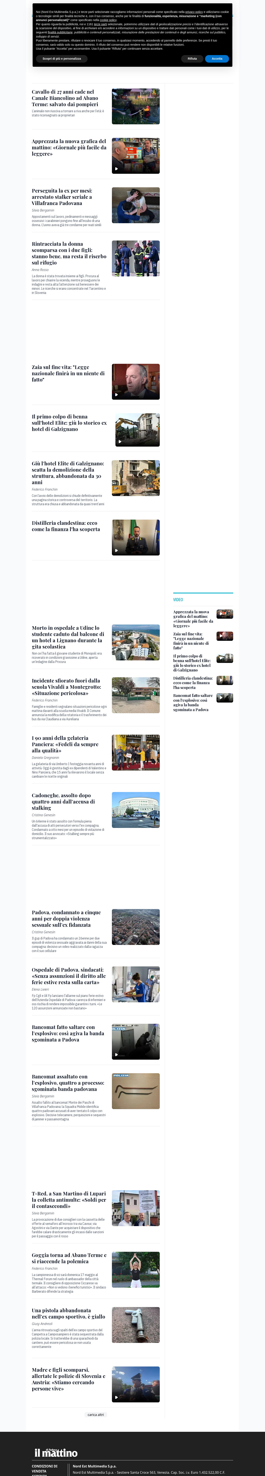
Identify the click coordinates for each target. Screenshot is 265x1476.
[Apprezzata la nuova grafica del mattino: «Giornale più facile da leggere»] (69, 147)
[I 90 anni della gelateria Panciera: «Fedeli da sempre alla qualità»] (69, 744)
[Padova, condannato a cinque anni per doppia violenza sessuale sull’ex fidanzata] (69, 918)
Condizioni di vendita (44, 1468)
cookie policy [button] (108, 20)
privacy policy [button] (194, 12)
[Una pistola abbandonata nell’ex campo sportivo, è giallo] (69, 1313)
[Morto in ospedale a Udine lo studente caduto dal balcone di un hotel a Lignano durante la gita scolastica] (69, 637)
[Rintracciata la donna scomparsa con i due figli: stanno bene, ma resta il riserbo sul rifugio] (69, 253)
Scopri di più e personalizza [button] (62, 58)
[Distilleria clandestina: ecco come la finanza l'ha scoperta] (69, 526)
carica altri (96, 1414)
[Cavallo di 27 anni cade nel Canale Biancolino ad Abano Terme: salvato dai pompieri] (69, 97)
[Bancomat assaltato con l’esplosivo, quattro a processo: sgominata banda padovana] (69, 1082)
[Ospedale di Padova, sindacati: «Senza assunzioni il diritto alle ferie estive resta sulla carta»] (69, 975)
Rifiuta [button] (192, 58)
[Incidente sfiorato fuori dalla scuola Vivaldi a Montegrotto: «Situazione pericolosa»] (69, 686)
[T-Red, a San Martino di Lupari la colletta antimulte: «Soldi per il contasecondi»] (69, 1199)
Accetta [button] (217, 58)
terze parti (100, 24)
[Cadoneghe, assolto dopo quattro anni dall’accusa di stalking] (69, 801)
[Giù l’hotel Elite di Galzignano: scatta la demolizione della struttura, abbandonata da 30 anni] (69, 472)
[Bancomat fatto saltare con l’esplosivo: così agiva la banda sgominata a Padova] (69, 1033)
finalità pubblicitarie (60, 32)
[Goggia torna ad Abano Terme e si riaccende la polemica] (69, 1258)
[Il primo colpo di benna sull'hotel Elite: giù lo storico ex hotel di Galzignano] (71, 422)
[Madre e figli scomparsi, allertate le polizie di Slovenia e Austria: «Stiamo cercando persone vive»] (69, 1379)
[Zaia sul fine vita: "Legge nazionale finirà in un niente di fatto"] (69, 373)
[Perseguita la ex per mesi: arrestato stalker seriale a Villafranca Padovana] (69, 196)
